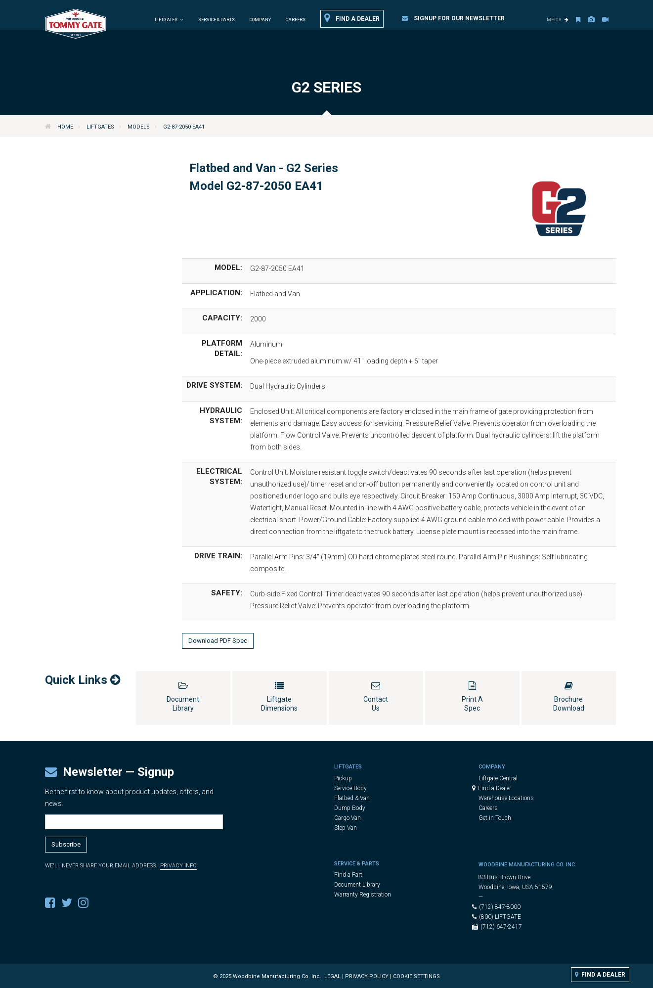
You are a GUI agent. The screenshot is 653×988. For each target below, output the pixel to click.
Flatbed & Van (352, 798)
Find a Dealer (352, 18)
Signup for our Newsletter (453, 18)
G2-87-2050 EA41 (184, 127)
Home (65, 127)
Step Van (345, 827)
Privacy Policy (367, 976)
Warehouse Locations (506, 798)
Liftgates (100, 127)
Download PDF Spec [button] (217, 640)
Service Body (350, 788)
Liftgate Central (498, 778)
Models (139, 127)
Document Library (357, 884)
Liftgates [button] (169, 19)
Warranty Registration (362, 894)
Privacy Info (178, 865)
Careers (295, 19)
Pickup (343, 778)
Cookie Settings (416, 976)
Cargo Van (347, 817)
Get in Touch (495, 817)
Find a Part (348, 874)
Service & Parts (216, 19)
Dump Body (349, 808)
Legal (332, 976)
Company (260, 19)
